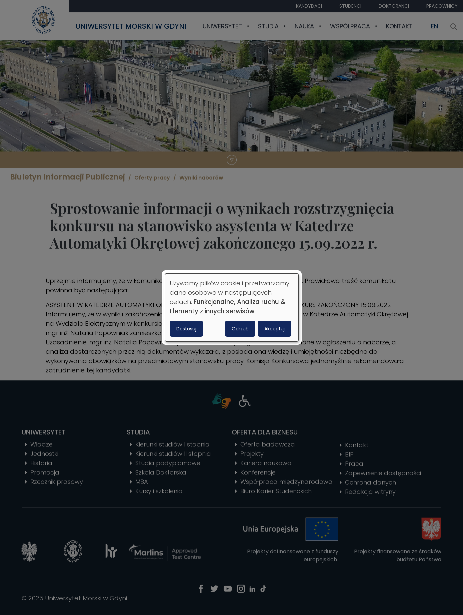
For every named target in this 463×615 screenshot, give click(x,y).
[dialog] (231, 308)
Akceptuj (274, 328)
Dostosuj (186, 328)
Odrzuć (240, 328)
